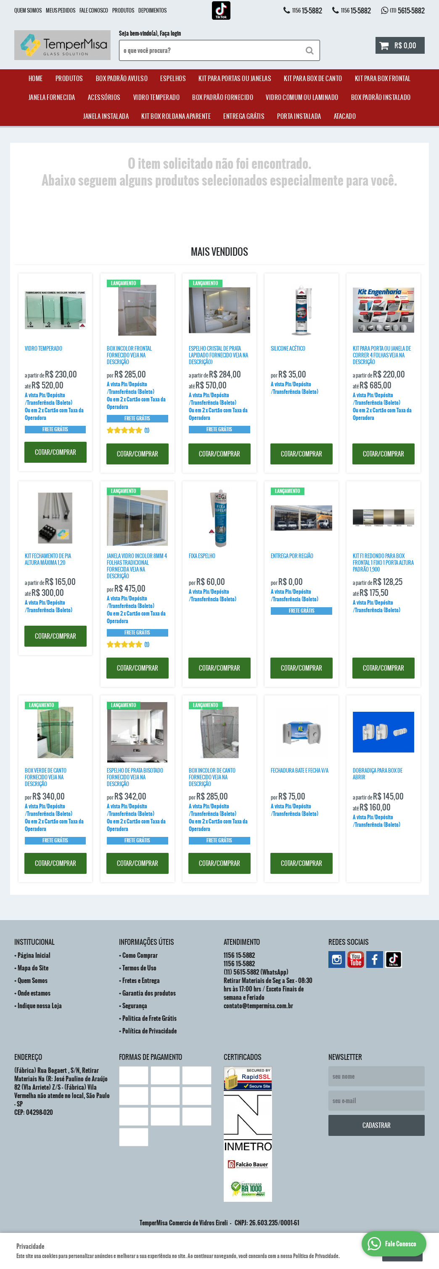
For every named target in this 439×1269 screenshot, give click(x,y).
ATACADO (345, 116)
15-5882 (307, 10)
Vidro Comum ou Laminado (302, 97)
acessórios (104, 97)
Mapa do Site (33, 968)
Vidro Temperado (156, 97)
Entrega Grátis (243, 116)
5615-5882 (407, 10)
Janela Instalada (106, 116)
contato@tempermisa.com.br (258, 1005)
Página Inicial (34, 955)
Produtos (123, 10)
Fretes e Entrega (141, 980)
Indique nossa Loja (40, 1006)
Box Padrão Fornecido (222, 97)
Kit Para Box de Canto (313, 78)
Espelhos (173, 78)
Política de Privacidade (149, 1031)
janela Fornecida (52, 97)
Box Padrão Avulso (122, 78)
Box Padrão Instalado (381, 97)
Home (36, 78)
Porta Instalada (299, 116)
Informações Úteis (146, 942)
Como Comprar (140, 955)
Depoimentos (152, 10)
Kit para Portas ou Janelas (234, 78)
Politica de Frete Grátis (149, 1018)
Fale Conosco (93, 10)
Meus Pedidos (60, 10)
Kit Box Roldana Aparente (176, 116)
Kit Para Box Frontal (383, 78)
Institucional (34, 942)
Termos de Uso (139, 968)
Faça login (170, 33)
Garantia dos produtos (149, 993)
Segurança (134, 1006)
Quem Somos (28, 10)
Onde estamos (34, 993)
